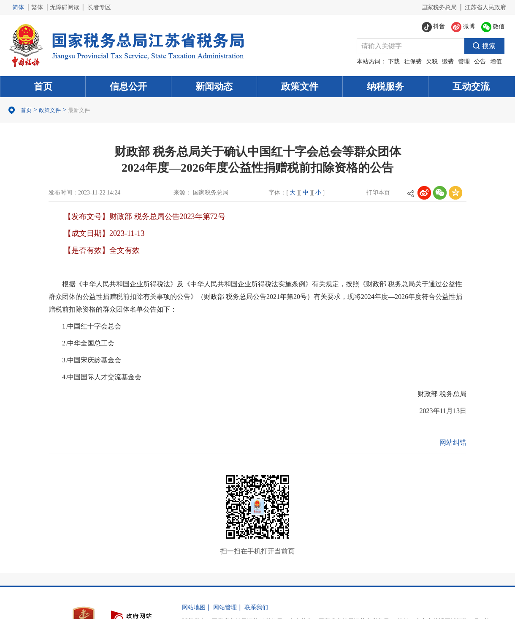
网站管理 (225, 607)
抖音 (433, 27)
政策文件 (299, 86)
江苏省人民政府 (485, 7)
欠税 (432, 61)
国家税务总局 (439, 7)
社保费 (413, 61)
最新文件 (79, 110)
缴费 (448, 61)
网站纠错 (452, 442)
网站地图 (194, 607)
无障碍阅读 (64, 7)
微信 (493, 27)
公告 (480, 61)
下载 (394, 61)
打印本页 (378, 192)
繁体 (37, 7)
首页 (43, 86)
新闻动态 (214, 86)
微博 (463, 27)
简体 (18, 7)
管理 (464, 61)
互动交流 (471, 86)
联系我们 (256, 607)
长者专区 (99, 7)
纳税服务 (385, 86)
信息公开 (128, 86)
